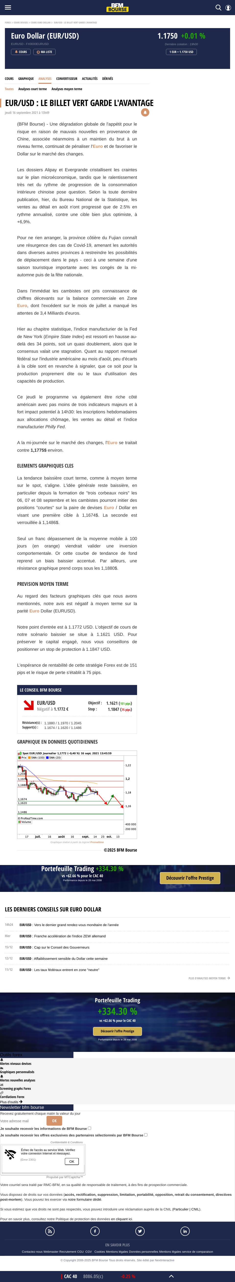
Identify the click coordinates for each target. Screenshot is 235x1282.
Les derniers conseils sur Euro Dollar (53, 909)
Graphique (26, 78)
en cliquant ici (121, 1219)
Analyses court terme (32, 89)
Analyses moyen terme (67, 89)
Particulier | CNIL (186, 1209)
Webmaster (51, 1251)
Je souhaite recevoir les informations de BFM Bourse (45, 1129)
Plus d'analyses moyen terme (209, 978)
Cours (9, 78)
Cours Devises (21, 22)
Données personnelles (143, 1251)
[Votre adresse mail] (21, 1121)
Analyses (44, 78)
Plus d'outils (11, 1102)
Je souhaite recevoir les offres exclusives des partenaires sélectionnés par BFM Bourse (73, 1135)
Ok (54, 1120)
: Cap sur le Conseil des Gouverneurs (54, 947)
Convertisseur (66, 78)
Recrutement (67, 1251)
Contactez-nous (32, 1251)
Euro (98, 146)
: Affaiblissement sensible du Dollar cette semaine (64, 959)
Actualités (89, 78)
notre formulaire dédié (84, 1199)
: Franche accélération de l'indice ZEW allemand (63, 936)
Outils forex (11, 1054)
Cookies (99, 1251)
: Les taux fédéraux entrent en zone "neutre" (59, 970)
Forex (8, 22)
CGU (80, 1251)
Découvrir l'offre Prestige (117, 1031)
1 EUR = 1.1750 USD (181, 52)
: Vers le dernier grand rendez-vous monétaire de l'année (69, 925)
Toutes (9, 89)
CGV (88, 1251)
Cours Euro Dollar (40, 22)
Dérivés (107, 78)
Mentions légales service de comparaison (186, 1251)
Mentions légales (117, 1251)
